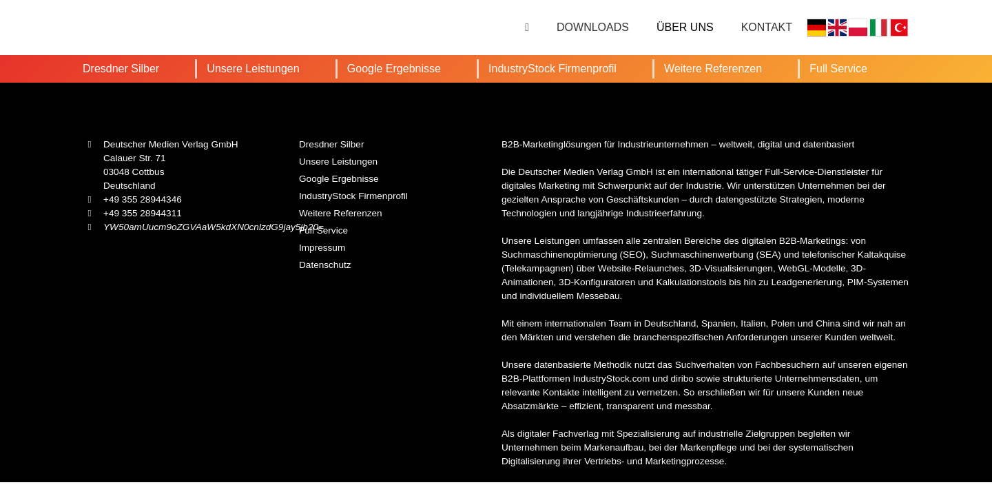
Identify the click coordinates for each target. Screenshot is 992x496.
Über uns (685, 27)
